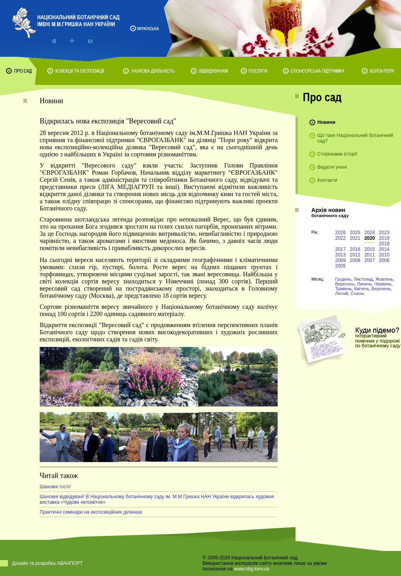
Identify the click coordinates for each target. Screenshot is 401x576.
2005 (340, 266)
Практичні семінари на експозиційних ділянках (91, 512)
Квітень (361, 288)
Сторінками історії (337, 154)
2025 (355, 232)
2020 (369, 238)
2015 (369, 249)
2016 (355, 249)
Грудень (343, 279)
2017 (340, 249)
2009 (340, 260)
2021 (355, 238)
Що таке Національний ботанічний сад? (355, 138)
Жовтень (384, 279)
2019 (384, 238)
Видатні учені (332, 167)
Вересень (345, 283)
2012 (355, 255)
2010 (384, 255)
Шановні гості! (55, 486)
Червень (382, 283)
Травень (343, 288)
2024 (369, 232)
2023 (384, 232)
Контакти (327, 180)
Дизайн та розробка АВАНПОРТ (47, 563)
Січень (357, 293)
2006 (384, 260)
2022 (340, 238)
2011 (369, 255)
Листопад (363, 279)
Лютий (341, 293)
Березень (381, 288)
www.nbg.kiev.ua (251, 569)
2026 (340, 232)
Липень (364, 283)
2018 (384, 244)
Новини (326, 122)
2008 (355, 260)
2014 (384, 249)
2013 (340, 255)
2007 (369, 260)
